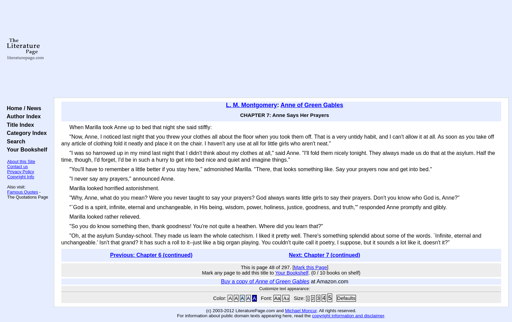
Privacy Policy (20, 171)
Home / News (22, 108)
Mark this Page (310, 267)
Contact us (17, 166)
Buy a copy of (265, 281)
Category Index (25, 133)
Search (14, 141)
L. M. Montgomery (251, 105)
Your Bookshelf (25, 149)
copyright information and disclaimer (348, 315)
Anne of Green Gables (312, 105)
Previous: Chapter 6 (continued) (151, 255)
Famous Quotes (22, 192)
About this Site (21, 161)
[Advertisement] (281, 49)
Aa (277, 298)
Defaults (346, 298)
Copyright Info (20, 176)
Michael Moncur (301, 310)
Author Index (22, 116)
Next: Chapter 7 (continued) (324, 255)
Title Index (19, 125)
